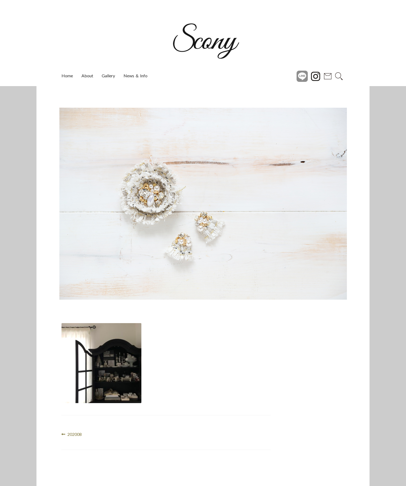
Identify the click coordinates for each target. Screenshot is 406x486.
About (87, 75)
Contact (327, 75)
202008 (74, 434)
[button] (47, 203)
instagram (315, 75)
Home (67, 75)
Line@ (302, 75)
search (338, 75)
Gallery (108, 75)
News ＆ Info (135, 75)
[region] (203, 203)
